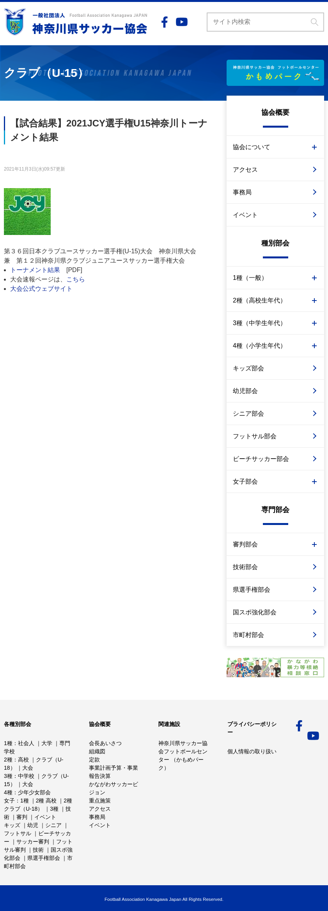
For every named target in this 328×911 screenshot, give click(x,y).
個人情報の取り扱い (252, 751)
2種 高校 (46, 800)
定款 (94, 759)
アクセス (245, 169)
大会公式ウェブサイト (41, 288)
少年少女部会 (34, 792)
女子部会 (245, 481)
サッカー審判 (32, 841)
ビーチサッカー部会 (261, 459)
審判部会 (245, 544)
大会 (27, 768)
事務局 (242, 192)
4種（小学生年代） (259, 345)
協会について (251, 147)
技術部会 (245, 567)
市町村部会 (248, 635)
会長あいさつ (105, 743)
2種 (8, 759)
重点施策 (100, 800)
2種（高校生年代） (259, 300)
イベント (245, 215)
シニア (53, 825)
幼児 (32, 825)
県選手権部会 (251, 589)
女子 (9, 800)
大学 (46, 743)
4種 (8, 792)
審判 (21, 817)
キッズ (12, 825)
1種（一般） (250, 277)
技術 (38, 850)
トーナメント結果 (35, 270)
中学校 (26, 776)
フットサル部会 (255, 436)
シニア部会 (248, 413)
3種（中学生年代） (259, 323)
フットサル (17, 833)
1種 (8, 743)
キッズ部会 (248, 368)
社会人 (26, 743)
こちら (75, 279)
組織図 (97, 751)
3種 (8, 776)
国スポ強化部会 (255, 612)
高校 (23, 759)
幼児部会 (245, 391)
